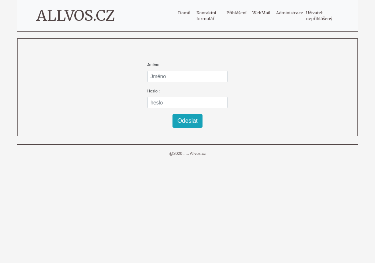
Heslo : (153, 91)
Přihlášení (236, 12)
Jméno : (154, 64)
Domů (185, 12)
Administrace (289, 12)
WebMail (261, 12)
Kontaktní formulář (206, 16)
